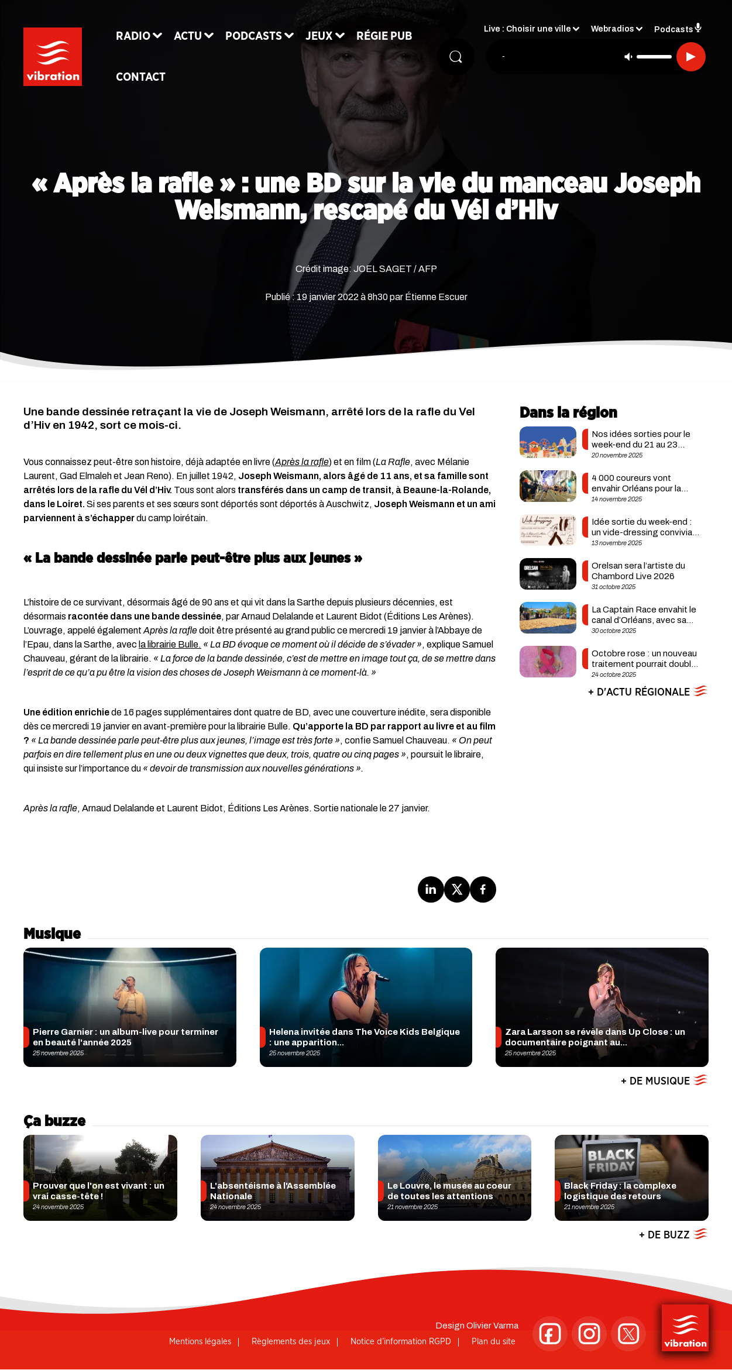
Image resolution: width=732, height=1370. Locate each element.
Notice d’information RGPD (400, 1341)
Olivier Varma (492, 1325)
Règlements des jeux (291, 1341)
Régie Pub (384, 36)
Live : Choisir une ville (527, 29)
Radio (133, 36)
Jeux (319, 36)
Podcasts (253, 36)
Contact (141, 77)
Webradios (612, 29)
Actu (188, 36)
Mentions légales (200, 1341)
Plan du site (494, 1341)
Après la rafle (302, 462)
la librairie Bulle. (170, 644)
